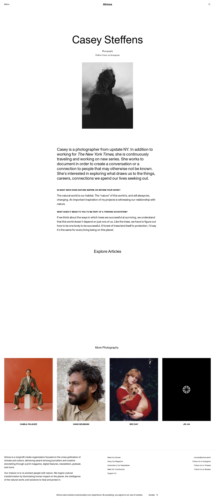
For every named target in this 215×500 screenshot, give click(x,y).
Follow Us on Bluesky (202, 469)
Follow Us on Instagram (201, 461)
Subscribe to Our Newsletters (119, 465)
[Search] (209, 4)
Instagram (115, 55)
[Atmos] (107, 4)
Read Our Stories (114, 457)
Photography (107, 51)
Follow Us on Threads (202, 465)
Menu (6, 4)
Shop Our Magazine (115, 461)
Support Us (112, 473)
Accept (152, 495)
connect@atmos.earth (202, 457)
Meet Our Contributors (116, 469)
